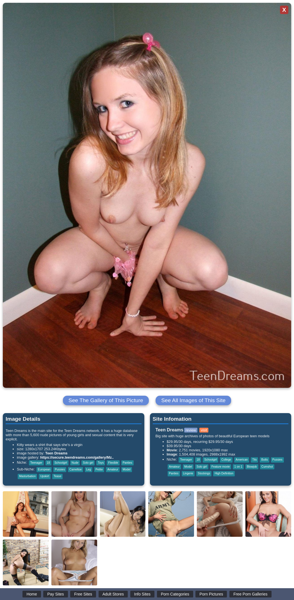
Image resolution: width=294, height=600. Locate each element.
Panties (127, 462)
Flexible (113, 462)
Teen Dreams (56, 453)
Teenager (36, 462)
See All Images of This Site (193, 400)
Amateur (112, 469)
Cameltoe (75, 469)
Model (127, 469)
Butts (264, 459)
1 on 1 (238, 466)
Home (31, 594)
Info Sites (142, 594)
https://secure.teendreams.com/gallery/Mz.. (77, 457)
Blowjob (252, 466)
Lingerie (188, 473)
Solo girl (88, 462)
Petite (99, 469)
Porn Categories (175, 594)
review (191, 430)
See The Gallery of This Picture (106, 400)
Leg (88, 469)
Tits (254, 459)
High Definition (224, 473)
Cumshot (267, 466)
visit (204, 430)
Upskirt (44, 476)
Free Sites (83, 594)
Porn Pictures (211, 594)
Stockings (204, 473)
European (44, 469)
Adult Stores (113, 594)
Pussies (60, 469)
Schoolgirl (60, 462)
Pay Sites (55, 594)
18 (48, 462)
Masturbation (27, 476)
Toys (101, 462)
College (226, 459)
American (242, 459)
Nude (75, 462)
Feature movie (220, 466)
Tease (57, 476)
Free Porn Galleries (250, 594)
